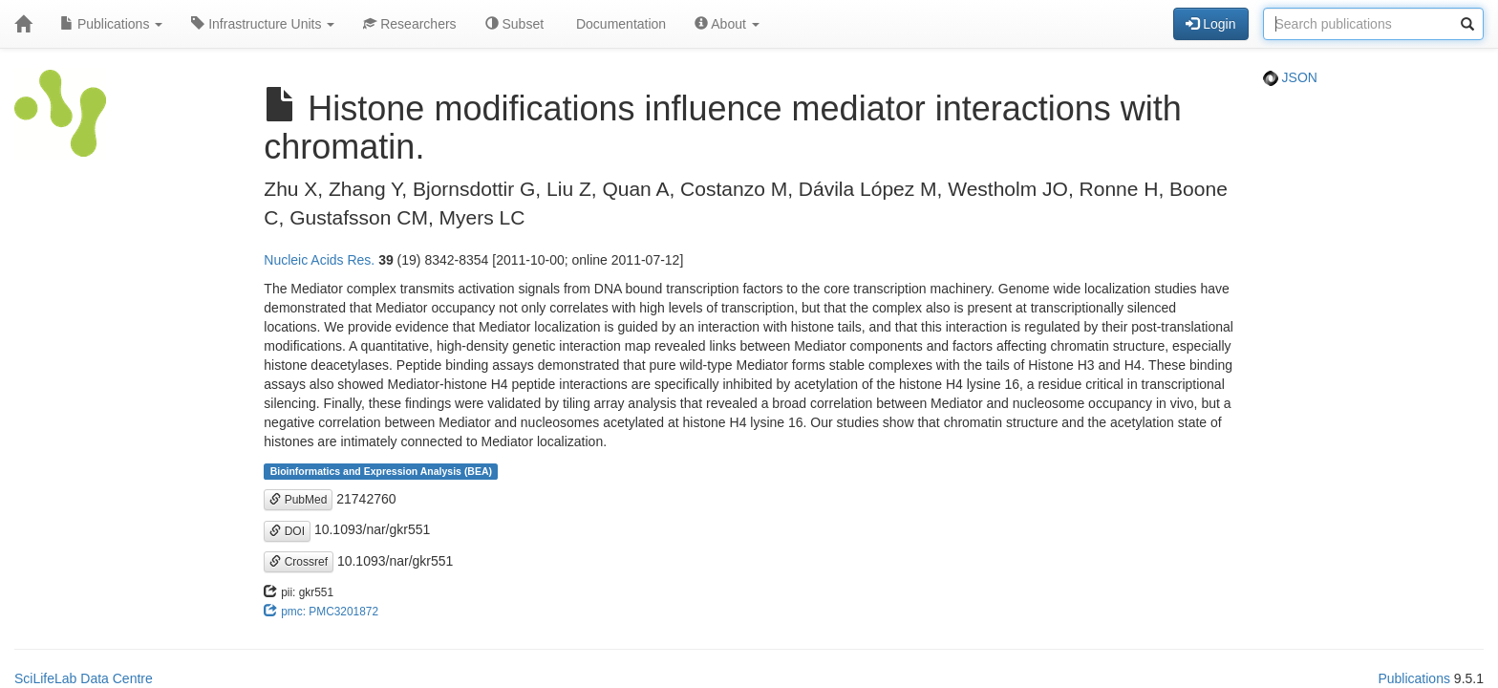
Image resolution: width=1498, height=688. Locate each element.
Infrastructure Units (262, 24)
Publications (111, 24)
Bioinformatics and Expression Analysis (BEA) (381, 471)
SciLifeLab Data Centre (83, 678)
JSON (1290, 77)
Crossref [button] (298, 562)
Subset (514, 24)
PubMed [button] (298, 499)
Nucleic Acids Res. (319, 260)
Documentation (619, 24)
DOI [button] (287, 531)
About (727, 24)
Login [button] (1210, 24)
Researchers (409, 24)
